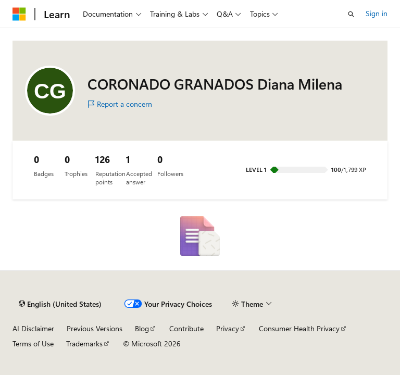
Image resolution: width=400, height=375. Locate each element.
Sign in (377, 13)
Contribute (186, 328)
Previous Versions (94, 328)
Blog (142, 328)
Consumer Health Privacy (299, 328)
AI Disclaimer (33, 328)
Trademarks (84, 343)
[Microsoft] (19, 14)
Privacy (227, 328)
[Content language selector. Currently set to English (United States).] (60, 304)
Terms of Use (33, 343)
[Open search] (351, 14)
